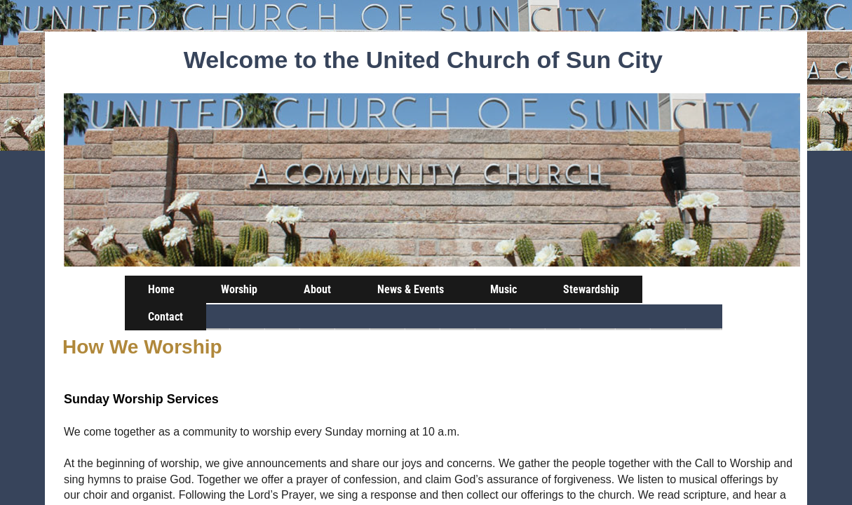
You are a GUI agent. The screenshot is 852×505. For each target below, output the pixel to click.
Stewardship (591, 289)
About (317, 289)
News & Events (410, 289)
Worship (239, 289)
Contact (165, 316)
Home (161, 289)
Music (503, 289)
